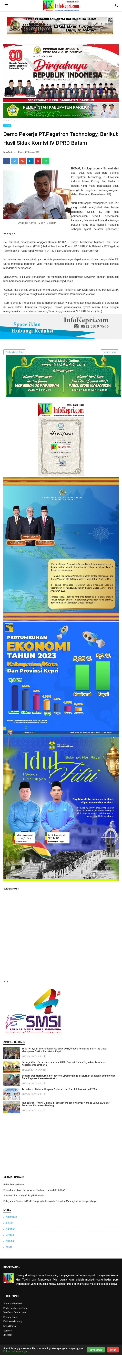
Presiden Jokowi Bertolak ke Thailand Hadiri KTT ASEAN (34, 1191)
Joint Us (7, 1336)
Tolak (113, 1349)
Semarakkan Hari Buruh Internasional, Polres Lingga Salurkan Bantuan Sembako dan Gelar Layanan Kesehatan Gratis (68, 1078)
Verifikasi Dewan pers (14, 1314)
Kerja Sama (9, 1327)
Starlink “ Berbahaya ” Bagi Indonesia (23, 1197)
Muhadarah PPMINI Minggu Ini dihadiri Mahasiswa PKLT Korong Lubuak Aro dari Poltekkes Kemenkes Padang (66, 1105)
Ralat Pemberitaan (13, 1186)
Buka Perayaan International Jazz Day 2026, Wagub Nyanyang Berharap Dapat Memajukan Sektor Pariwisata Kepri (64, 1051)
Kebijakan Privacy (12, 1323)
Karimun (10, 1230)
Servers (7, 1332)
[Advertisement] (61, 1145)
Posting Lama (109, 353)
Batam (7, 126)
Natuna (10, 1242)
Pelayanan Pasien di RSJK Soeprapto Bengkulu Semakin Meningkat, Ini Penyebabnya (50, 1202)
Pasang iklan (10, 1318)
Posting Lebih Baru (14, 353)
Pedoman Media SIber (15, 1309)
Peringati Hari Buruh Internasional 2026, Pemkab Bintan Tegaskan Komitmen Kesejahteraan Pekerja (64, 1065)
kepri (9, 1248)
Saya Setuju (95, 1349)
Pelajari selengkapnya (15, 1351)
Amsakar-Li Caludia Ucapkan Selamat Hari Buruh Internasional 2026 (59, 1090)
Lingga (10, 1236)
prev (4, 983)
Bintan (9, 1224)
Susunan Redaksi (12, 1305)
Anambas (11, 1218)
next (7, 983)
